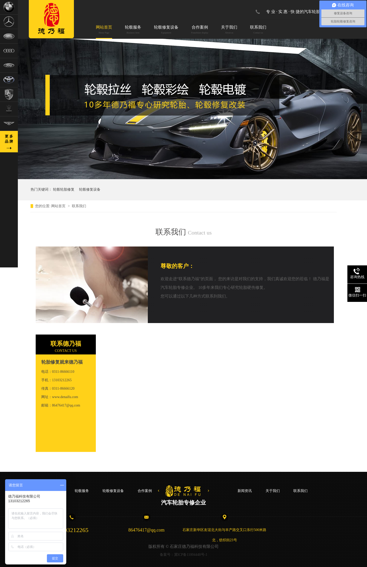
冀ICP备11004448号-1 (190, 555)
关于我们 (229, 30)
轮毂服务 (133, 30)
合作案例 (199, 30)
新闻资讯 (245, 491)
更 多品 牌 (9, 138)
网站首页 (104, 30)
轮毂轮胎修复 (63, 189)
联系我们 (258, 30)
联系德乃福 (65, 343)
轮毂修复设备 (166, 30)
